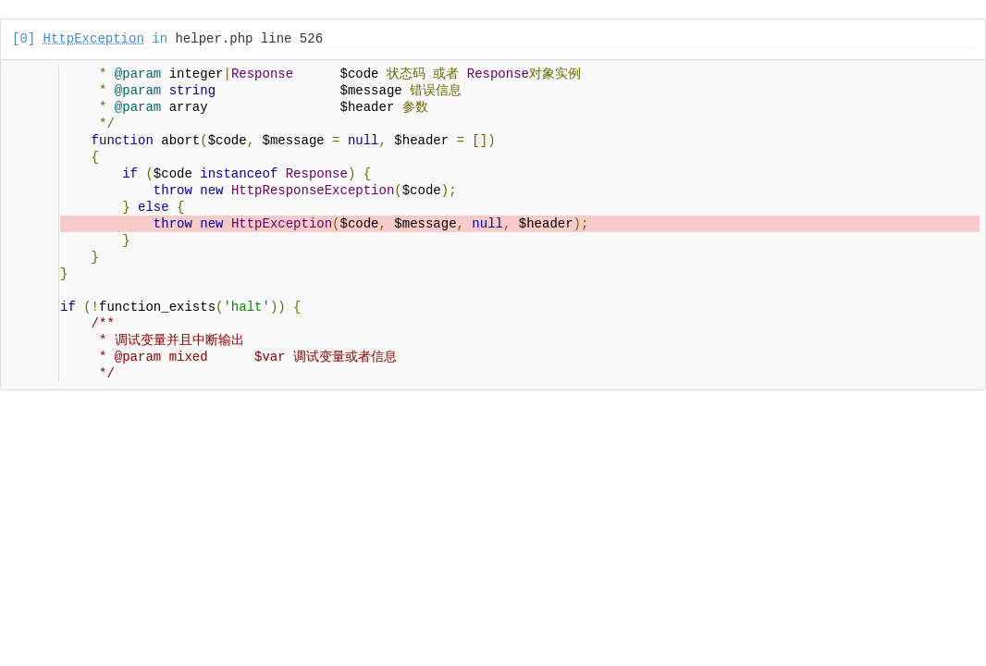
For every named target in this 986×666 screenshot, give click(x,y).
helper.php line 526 (249, 38)
